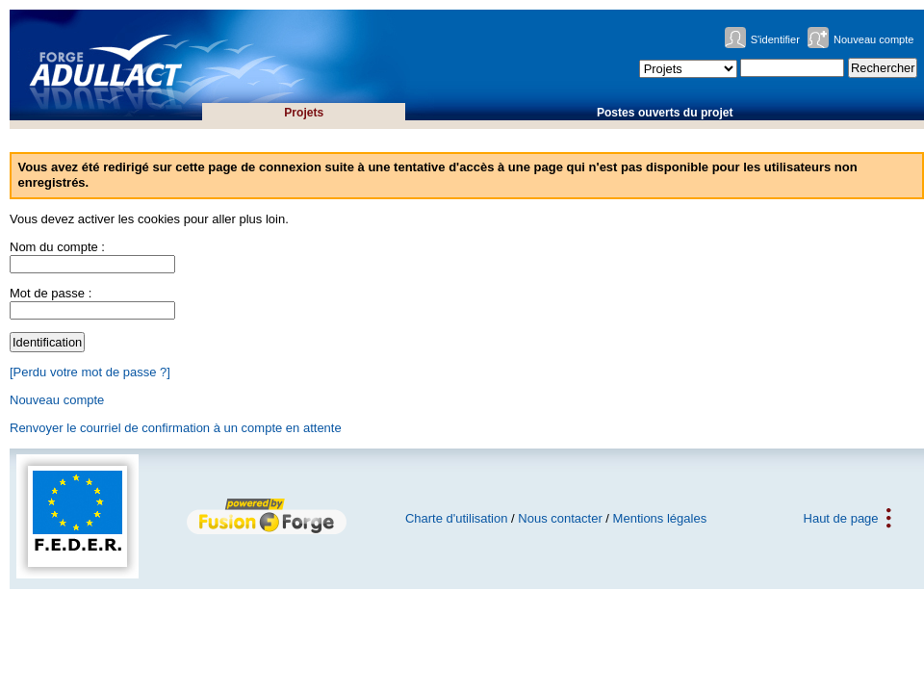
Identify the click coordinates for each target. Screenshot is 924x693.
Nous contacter (560, 518)
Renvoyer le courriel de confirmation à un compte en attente (176, 428)
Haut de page (841, 518)
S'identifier (775, 39)
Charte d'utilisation (456, 518)
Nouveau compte (874, 39)
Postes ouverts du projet (665, 112)
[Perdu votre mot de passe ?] (90, 372)
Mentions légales (660, 518)
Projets (303, 112)
